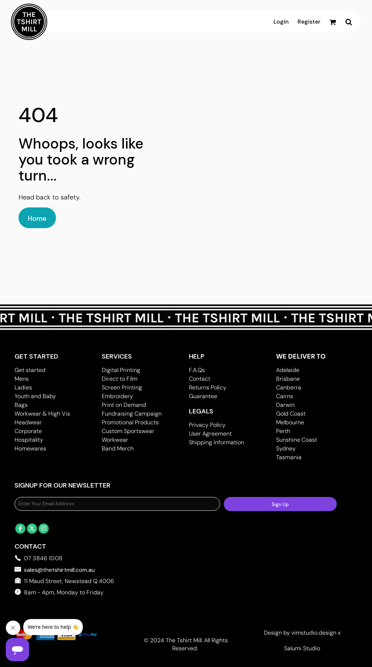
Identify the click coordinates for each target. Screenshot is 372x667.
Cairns (284, 396)
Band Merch (118, 448)
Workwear (115, 440)
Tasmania (289, 457)
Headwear (28, 422)
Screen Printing (122, 387)
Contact (199, 379)
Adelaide (287, 370)
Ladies (23, 387)
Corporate (28, 431)
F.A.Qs (197, 370)
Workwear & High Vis (42, 413)
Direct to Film (119, 379)
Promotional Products (130, 422)
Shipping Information (216, 442)
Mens (22, 379)
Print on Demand (124, 405)
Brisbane (288, 379)
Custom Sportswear (128, 431)
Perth (283, 431)
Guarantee (203, 396)
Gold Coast (291, 413)
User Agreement (210, 433)
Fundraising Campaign (132, 413)
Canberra (288, 387)
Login (281, 21)
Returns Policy (207, 387)
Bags (21, 405)
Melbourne (290, 422)
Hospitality (29, 440)
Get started (30, 370)
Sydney (286, 448)
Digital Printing (121, 370)
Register (309, 21)
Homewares (30, 448)
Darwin (285, 405)
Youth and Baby (35, 396)
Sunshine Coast (296, 440)
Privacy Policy (207, 425)
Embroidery (117, 396)
